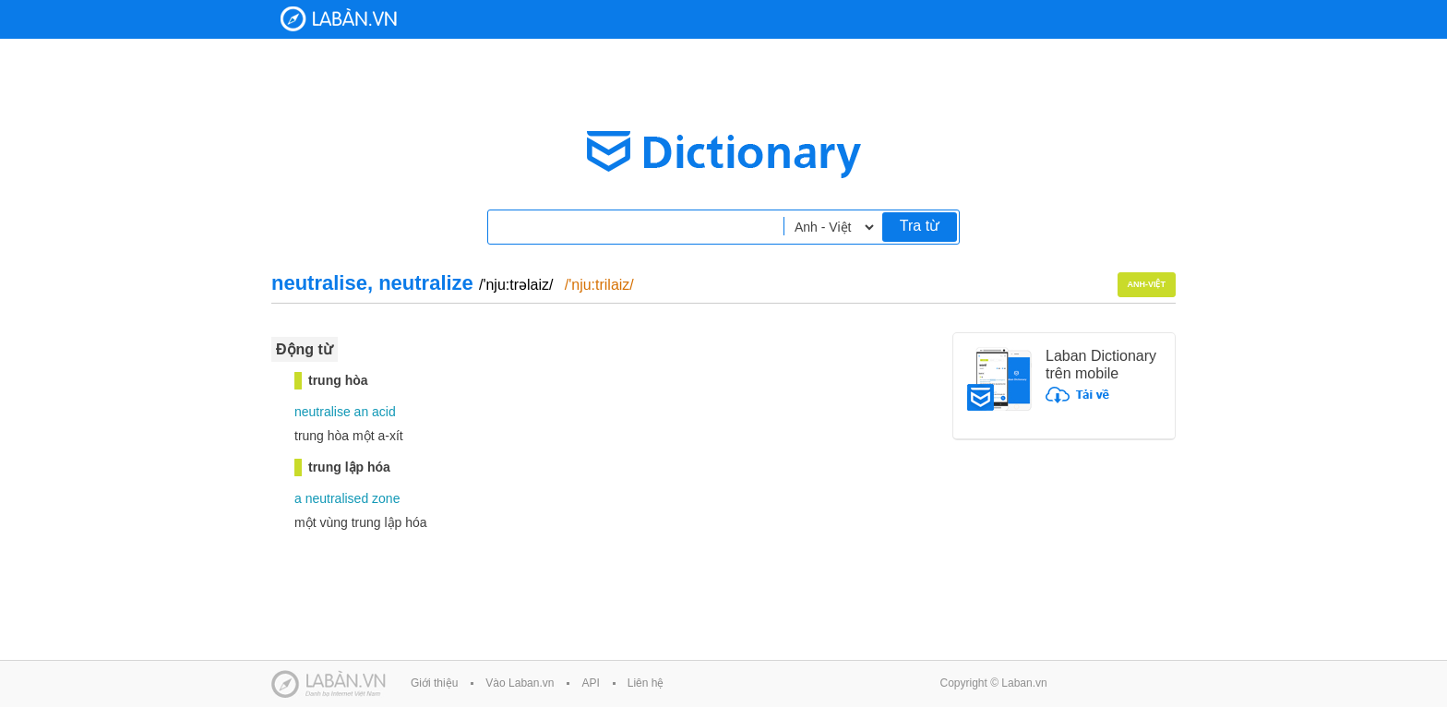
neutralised (337, 498)
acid (384, 411)
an (361, 411)
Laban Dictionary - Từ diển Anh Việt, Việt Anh (339, 18)
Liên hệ (646, 683)
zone (386, 498)
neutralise (322, 411)
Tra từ (919, 226)
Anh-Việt (1147, 284)
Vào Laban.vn (519, 683)
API (590, 683)
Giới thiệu (434, 683)
